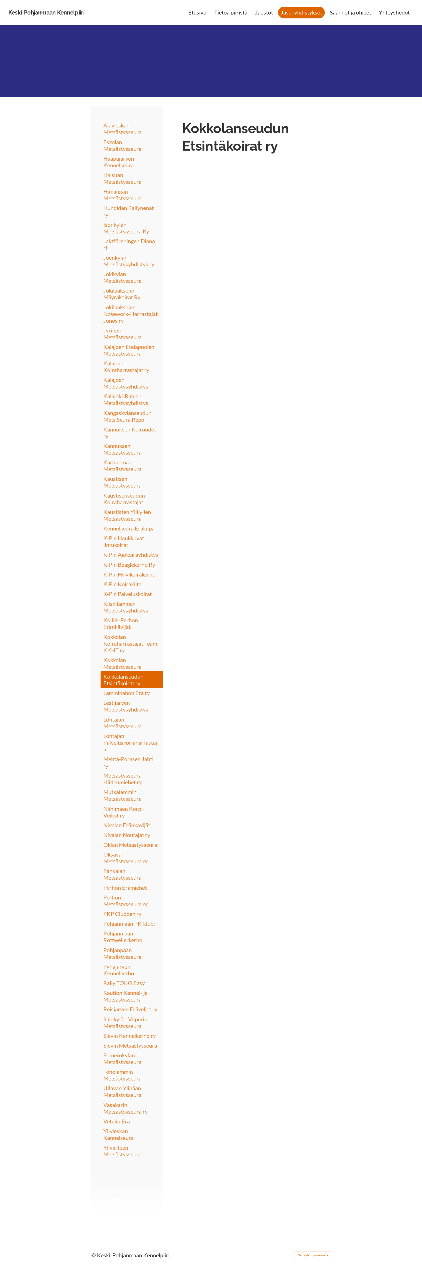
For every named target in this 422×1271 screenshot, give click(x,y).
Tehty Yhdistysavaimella (313, 1255)
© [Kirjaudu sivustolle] (94, 1255)
